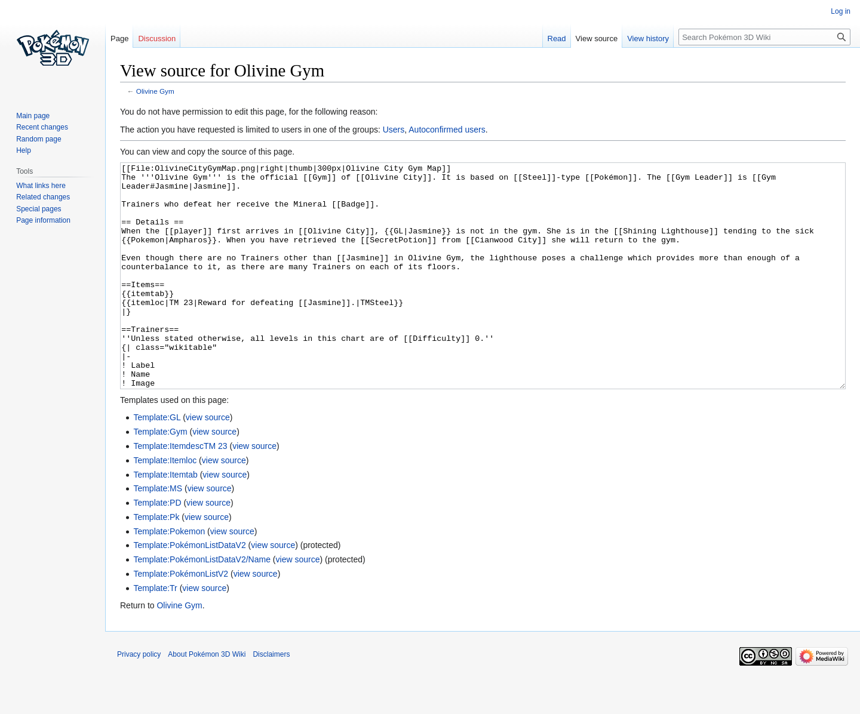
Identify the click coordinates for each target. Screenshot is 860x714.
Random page (38, 139)
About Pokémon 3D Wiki (206, 699)
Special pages (38, 209)
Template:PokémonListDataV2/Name (202, 604)
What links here (41, 185)
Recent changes (42, 127)
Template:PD (157, 547)
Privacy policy (139, 699)
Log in (840, 11)
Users (394, 129)
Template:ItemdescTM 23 (180, 491)
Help (23, 150)
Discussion (157, 38)
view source (208, 462)
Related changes (43, 197)
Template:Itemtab (165, 519)
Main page (33, 116)
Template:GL (156, 462)
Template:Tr (155, 633)
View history (648, 38)
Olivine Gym (155, 91)
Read (557, 38)
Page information (43, 220)
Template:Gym (160, 476)
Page (119, 38)
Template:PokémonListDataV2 (189, 590)
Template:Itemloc (164, 505)
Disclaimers (271, 699)
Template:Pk (156, 562)
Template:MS (157, 533)
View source (597, 38)
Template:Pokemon (169, 576)
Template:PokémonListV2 (180, 618)
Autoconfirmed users (446, 129)
